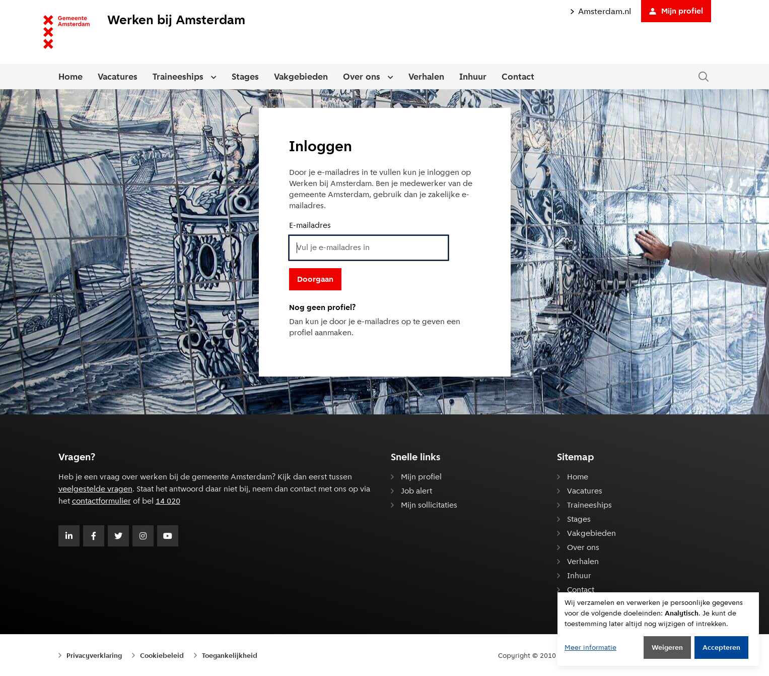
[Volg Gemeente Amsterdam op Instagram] (143, 535)
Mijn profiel (676, 11)
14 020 (168, 501)
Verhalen (426, 77)
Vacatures (117, 77)
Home (70, 77)
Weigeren (667, 647)
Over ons (361, 77)
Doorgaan (315, 279)
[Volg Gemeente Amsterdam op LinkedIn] (69, 535)
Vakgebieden (301, 77)
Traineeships (178, 77)
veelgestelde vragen (95, 488)
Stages (245, 77)
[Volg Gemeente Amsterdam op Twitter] (118, 535)
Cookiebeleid (162, 655)
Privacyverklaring (94, 655)
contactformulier (101, 501)
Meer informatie (590, 647)
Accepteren (721, 647)
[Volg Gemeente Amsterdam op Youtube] (167, 535)
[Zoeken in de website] (703, 77)
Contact (518, 77)
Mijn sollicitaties (429, 505)
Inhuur (472, 77)
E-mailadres (310, 225)
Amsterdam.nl (601, 11)
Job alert (416, 490)
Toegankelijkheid (229, 655)
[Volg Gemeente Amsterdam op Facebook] (93, 535)
